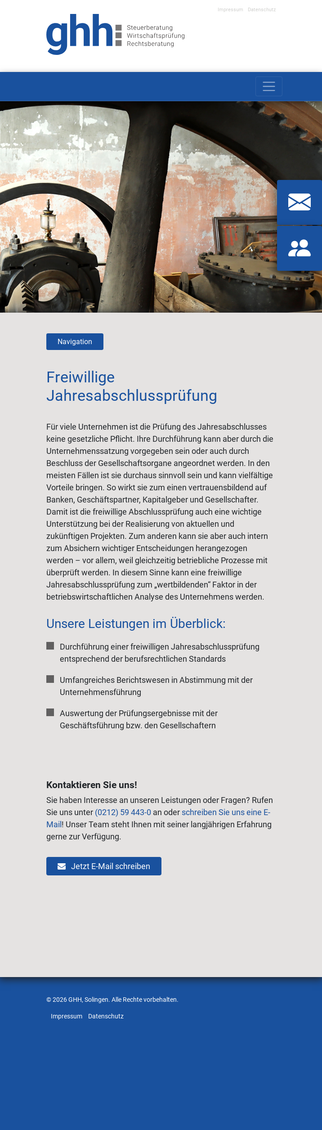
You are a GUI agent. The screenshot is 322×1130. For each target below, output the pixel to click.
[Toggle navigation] (268, 86)
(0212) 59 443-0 (123, 812)
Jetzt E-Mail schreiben (104, 866)
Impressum (230, 10)
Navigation (75, 341)
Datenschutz (262, 10)
